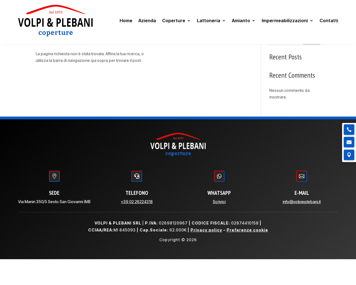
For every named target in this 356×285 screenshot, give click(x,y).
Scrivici (219, 227)
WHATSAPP (219, 218)
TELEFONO (136, 218)
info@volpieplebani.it (302, 227)
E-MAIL (302, 218)
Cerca (311, 65)
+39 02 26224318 (137, 227)
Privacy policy (206, 255)
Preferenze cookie (247, 255)
